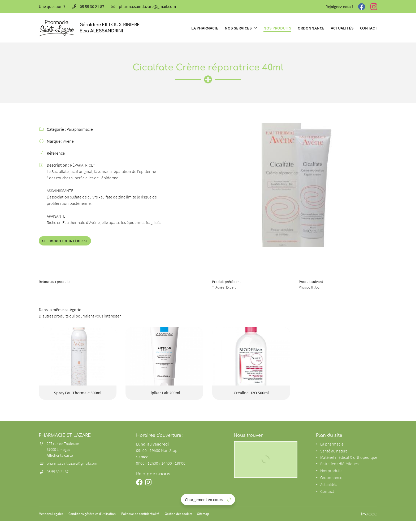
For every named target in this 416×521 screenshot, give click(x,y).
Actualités (342, 28)
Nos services (238, 28)
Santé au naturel (334, 451)
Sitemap (221, 513)
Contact (368, 28)
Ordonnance (311, 28)
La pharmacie (204, 28)
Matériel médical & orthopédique (348, 457)
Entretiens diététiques (339, 464)
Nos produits (277, 28)
